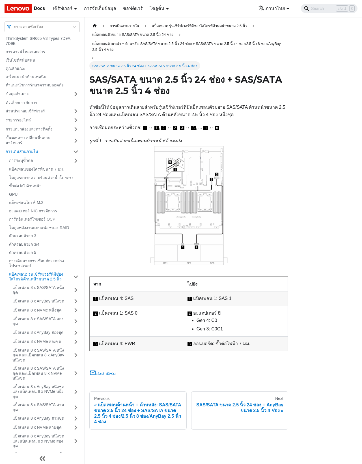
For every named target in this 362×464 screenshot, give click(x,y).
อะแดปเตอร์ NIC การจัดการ (33, 211)
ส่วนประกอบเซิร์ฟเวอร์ (25, 111)
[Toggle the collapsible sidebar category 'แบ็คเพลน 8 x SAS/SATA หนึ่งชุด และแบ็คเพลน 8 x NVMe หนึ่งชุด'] (76, 373)
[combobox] (14, 26)
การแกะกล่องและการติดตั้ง (29, 129)
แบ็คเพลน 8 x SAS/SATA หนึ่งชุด (38, 290)
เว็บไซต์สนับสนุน (20, 60)
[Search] (329, 8)
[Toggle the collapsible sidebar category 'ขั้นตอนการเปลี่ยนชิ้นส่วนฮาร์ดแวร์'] (76, 140)
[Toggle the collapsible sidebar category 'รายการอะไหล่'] (76, 120)
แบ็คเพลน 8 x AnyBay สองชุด (38, 332)
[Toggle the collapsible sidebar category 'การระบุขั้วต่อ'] (76, 160)
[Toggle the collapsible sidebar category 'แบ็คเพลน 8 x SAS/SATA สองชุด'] (76, 321)
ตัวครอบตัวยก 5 (22, 252)
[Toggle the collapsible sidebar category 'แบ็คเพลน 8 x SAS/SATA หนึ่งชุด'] (76, 290)
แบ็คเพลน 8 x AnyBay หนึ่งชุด (38, 301)
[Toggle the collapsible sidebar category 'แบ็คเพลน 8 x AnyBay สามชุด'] (76, 418)
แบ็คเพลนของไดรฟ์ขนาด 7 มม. (36, 169)
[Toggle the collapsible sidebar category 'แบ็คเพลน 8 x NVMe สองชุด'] (76, 341)
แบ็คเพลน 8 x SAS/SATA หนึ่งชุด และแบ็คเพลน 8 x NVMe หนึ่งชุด (38, 373)
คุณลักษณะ (15, 68)
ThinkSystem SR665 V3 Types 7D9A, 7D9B (38, 41)
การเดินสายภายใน (22, 151)
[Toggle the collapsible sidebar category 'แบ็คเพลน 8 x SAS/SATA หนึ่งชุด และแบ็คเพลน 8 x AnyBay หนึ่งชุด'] (76, 355)
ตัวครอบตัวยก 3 (22, 236)
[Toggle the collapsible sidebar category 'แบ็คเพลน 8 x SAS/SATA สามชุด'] (76, 407)
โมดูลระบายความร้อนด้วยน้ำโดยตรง (41, 177)
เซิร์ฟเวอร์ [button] (62, 8)
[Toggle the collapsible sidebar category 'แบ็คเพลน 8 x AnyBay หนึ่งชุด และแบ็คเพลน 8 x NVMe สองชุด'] (76, 441)
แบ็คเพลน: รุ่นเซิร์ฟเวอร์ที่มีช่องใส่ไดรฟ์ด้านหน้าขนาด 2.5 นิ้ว (36, 277)
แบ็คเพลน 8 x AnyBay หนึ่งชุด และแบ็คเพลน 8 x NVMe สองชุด (38, 441)
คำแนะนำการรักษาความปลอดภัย (35, 85)
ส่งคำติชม (102, 373)
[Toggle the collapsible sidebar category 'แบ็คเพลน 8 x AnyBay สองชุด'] (76, 332)
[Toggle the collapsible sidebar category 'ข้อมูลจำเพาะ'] (76, 94)
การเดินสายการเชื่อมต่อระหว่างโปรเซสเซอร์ (36, 263)
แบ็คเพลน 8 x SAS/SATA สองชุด (37, 321)
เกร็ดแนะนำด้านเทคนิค (26, 77)
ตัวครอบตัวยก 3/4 (24, 244)
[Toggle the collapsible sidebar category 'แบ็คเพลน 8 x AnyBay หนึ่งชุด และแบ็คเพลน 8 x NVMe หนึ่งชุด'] (76, 392)
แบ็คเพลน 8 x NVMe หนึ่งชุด (37, 310)
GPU (13, 194)
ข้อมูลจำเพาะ (17, 94)
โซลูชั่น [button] (157, 8)
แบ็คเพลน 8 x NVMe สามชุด (37, 427)
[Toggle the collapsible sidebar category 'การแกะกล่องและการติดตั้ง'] (76, 129)
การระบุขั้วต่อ (21, 160)
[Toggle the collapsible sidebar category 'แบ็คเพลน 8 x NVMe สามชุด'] (76, 427)
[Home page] (94, 25)
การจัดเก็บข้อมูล (100, 8)
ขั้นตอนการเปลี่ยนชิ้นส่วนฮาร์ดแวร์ (28, 140)
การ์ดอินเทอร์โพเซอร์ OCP (32, 219)
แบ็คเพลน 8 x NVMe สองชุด (36, 341)
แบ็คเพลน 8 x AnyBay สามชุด (38, 418)
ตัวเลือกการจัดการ (21, 102)
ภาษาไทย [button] (271, 8)
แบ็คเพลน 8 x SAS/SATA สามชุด (38, 407)
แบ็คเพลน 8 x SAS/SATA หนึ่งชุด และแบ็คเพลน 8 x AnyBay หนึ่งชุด (38, 355)
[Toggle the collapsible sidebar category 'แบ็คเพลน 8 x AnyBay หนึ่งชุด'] (76, 301)
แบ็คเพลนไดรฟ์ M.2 (26, 202)
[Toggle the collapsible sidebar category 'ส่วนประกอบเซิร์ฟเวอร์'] (76, 111)
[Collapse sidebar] (42, 458)
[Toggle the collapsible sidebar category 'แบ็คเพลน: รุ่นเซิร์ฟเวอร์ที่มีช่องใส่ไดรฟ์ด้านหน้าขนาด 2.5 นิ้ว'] (76, 277)
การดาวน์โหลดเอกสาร (25, 51)
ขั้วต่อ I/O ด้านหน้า (25, 186)
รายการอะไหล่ (18, 120)
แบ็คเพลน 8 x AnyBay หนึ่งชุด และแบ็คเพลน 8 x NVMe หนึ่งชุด (38, 391)
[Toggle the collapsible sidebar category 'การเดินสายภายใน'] (76, 151)
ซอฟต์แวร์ (133, 8)
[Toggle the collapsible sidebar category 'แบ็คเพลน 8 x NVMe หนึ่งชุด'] (76, 310)
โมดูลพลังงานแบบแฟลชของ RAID (39, 227)
